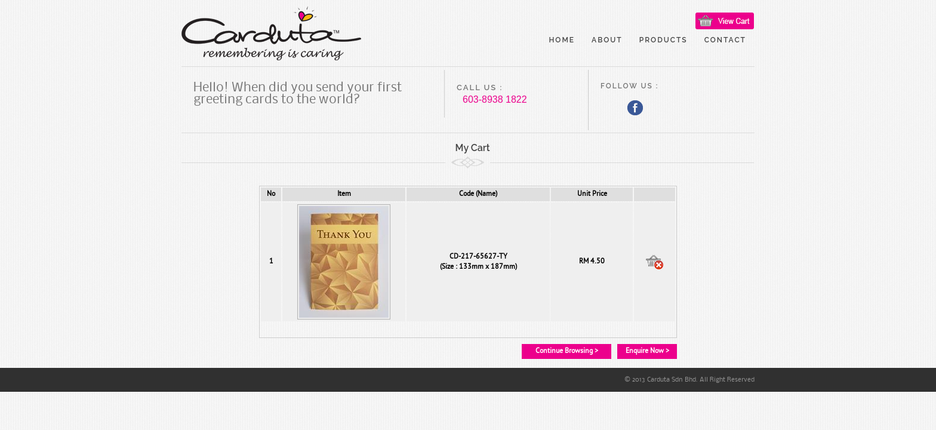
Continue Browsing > (566, 351)
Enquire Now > (647, 351)
